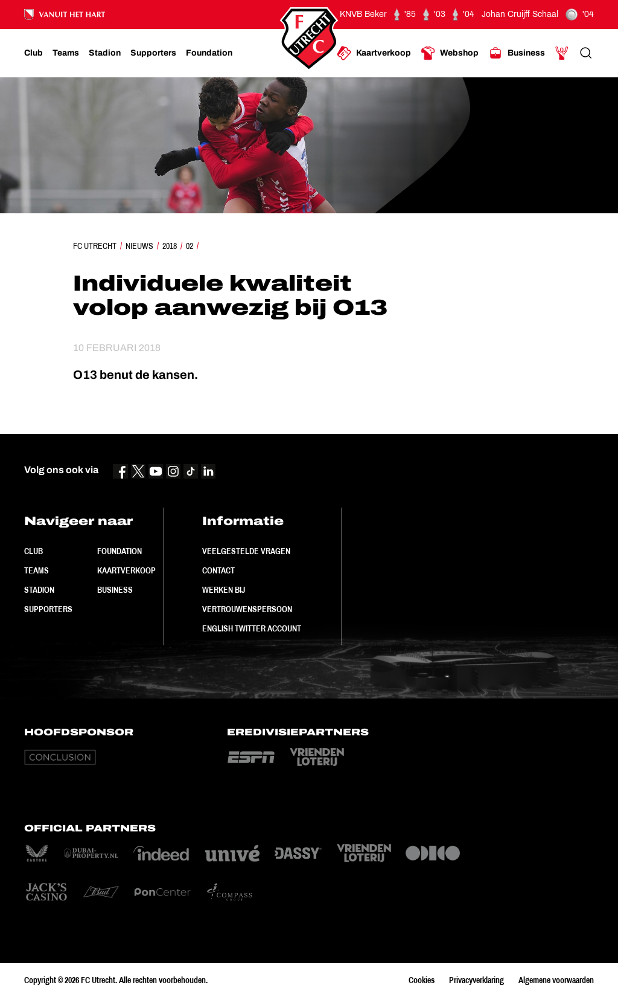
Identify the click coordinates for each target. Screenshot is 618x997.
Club (33, 551)
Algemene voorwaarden (556, 980)
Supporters (48, 609)
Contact (218, 570)
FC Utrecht (94, 245)
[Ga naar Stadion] (105, 53)
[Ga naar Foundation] (209, 53)
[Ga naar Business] (516, 53)
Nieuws (139, 245)
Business (115, 589)
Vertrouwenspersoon (247, 609)
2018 (169, 245)
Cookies (422, 980)
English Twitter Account (251, 628)
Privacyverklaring (476, 980)
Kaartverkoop (126, 570)
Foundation (119, 551)
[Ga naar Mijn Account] (562, 53)
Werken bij (223, 589)
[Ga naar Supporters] (153, 53)
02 (189, 245)
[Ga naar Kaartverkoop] (374, 53)
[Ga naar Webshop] (450, 53)
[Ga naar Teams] (66, 53)
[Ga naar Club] (33, 53)
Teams (36, 570)
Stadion (39, 589)
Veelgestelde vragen (246, 551)
